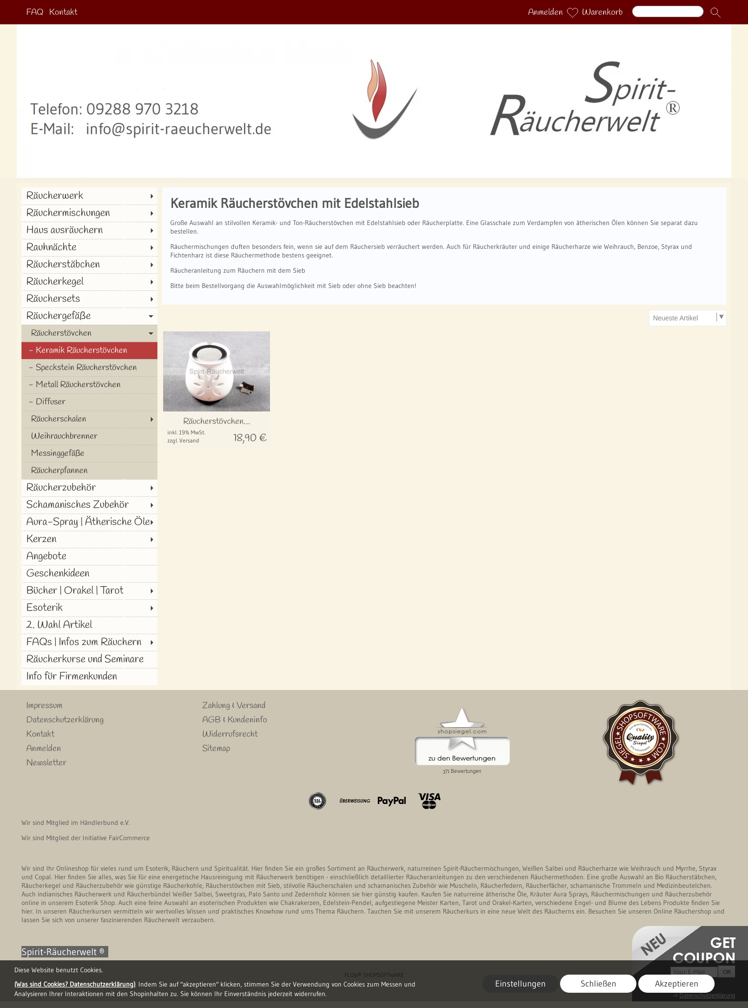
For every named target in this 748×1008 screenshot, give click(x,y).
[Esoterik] (89, 608)
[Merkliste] (572, 12)
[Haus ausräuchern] (89, 230)
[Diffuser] (89, 402)
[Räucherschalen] (89, 419)
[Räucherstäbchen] (89, 264)
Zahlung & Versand (234, 705)
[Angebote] (89, 556)
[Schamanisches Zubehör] (89, 505)
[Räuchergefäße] (89, 316)
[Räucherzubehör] (89, 487)
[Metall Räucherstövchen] (89, 384)
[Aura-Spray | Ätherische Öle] (89, 522)
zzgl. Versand (183, 440)
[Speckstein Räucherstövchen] (89, 367)
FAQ (34, 12)
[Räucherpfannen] (89, 470)
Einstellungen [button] (520, 983)
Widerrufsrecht (230, 734)
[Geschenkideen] (89, 573)
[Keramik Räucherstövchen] (89, 350)
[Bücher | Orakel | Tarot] (89, 590)
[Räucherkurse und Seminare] (89, 659)
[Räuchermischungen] (89, 213)
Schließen (598, 983)
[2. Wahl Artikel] (89, 625)
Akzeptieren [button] (676, 983)
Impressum (44, 705)
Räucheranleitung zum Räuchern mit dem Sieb (237, 270)
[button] (715, 12)
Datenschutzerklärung (65, 720)
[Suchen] (668, 11)
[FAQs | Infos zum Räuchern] (89, 642)
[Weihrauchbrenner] (89, 436)
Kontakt (63, 12)
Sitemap (216, 748)
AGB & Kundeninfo (234, 720)
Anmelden (545, 12)
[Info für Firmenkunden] (89, 676)
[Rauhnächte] (89, 247)
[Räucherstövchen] (89, 333)
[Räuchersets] (89, 299)
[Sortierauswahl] (687, 318)
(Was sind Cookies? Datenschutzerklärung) (74, 984)
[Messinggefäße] (89, 453)
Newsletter (46, 763)
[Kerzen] (89, 539)
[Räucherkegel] (89, 281)
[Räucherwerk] (89, 196)
